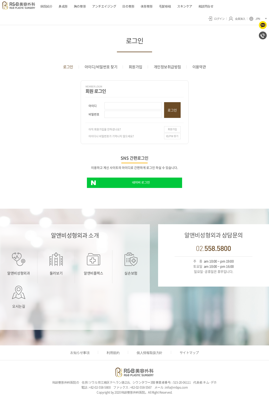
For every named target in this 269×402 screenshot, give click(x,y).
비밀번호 (94, 114)
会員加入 (237, 19)
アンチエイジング (104, 6)
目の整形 (128, 6)
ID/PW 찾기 (172, 136)
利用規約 (113, 352)
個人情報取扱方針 (149, 352)
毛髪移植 (165, 6)
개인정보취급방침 (167, 67)
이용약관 (199, 67)
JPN (254, 19)
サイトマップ (189, 352)
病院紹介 (46, 6)
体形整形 (147, 6)
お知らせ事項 (79, 352)
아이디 (93, 106)
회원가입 (135, 67)
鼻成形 (63, 6)
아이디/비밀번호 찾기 (101, 67)
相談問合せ (206, 6)
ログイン (216, 19)
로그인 (68, 67)
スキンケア (184, 6)
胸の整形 (80, 6)
